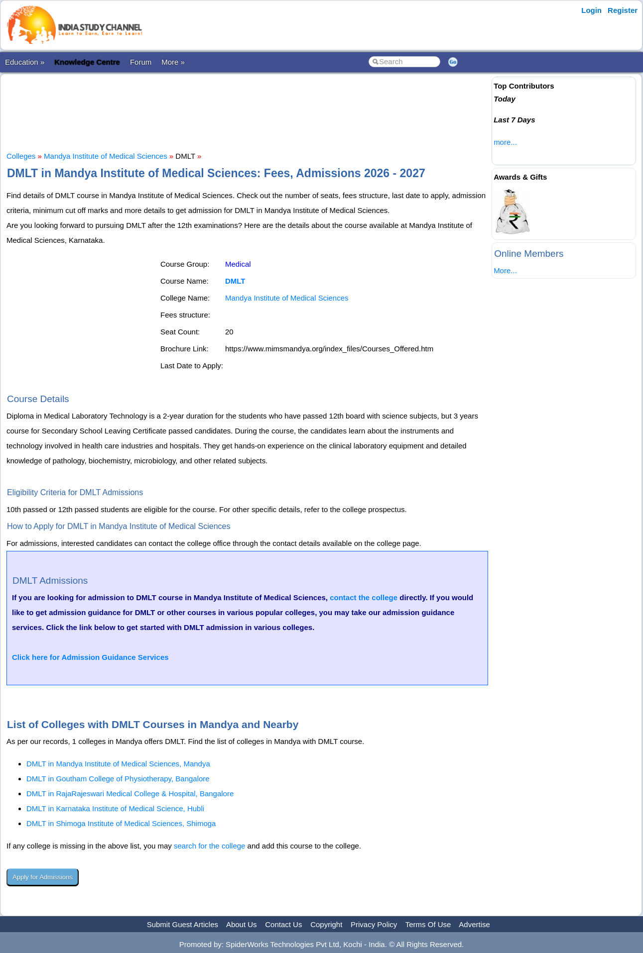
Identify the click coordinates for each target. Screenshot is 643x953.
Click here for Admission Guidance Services (90, 657)
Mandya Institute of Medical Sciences (105, 156)
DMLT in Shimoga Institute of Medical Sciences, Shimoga (121, 823)
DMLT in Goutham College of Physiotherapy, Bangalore (118, 778)
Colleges (20, 156)
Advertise (474, 924)
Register (623, 10)
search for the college (209, 846)
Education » (24, 62)
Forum (140, 62)
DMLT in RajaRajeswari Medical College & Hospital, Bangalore (130, 793)
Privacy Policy (374, 924)
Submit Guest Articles (182, 924)
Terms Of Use (428, 924)
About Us (241, 924)
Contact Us (283, 924)
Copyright (326, 924)
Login (591, 10)
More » (173, 62)
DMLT (235, 281)
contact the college (363, 597)
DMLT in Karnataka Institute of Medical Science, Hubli (115, 808)
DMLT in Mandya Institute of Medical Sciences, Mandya (118, 763)
